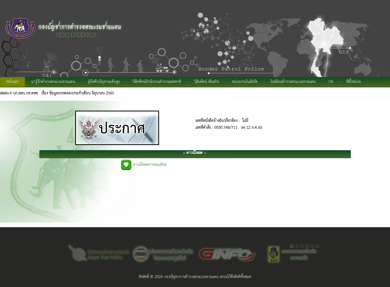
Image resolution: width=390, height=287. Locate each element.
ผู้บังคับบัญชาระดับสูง (104, 82)
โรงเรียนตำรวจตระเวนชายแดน (293, 82)
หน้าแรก (12, 82)
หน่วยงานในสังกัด (245, 82)
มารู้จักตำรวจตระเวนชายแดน (53, 82)
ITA (330, 82)
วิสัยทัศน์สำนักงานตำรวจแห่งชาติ (157, 82)
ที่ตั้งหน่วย (353, 82)
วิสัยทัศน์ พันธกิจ (206, 82)
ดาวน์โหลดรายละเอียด (150, 165)
